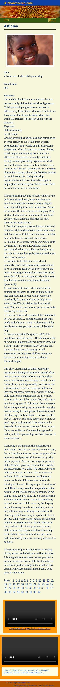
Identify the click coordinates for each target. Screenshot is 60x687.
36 (47, 588)
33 (35, 588)
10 (40, 580)
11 (44, 580)
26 (5, 588)
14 (5, 584)
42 (22, 592)
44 (30, 592)
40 (14, 592)
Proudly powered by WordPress (25, 685)
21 (35, 584)
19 (26, 584)
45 (35, 592)
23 (43, 584)
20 (30, 584)
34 (39, 588)
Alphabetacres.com (18, 3)
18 (22, 584)
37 (51, 588)
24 (47, 584)
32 (30, 588)
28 (14, 588)
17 (18, 584)
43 (26, 592)
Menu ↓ (52, 20)
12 (48, 580)
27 (10, 588)
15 (10, 584)
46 (39, 592)
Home (6, 20)
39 (10, 592)
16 (14, 584)
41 (18, 592)
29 (18, 588)
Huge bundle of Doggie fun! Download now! (29, 628)
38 (5, 592)
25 (51, 584)
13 (52, 580)
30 (22, 588)
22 (39, 584)
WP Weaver (49, 685)
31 (26, 588)
